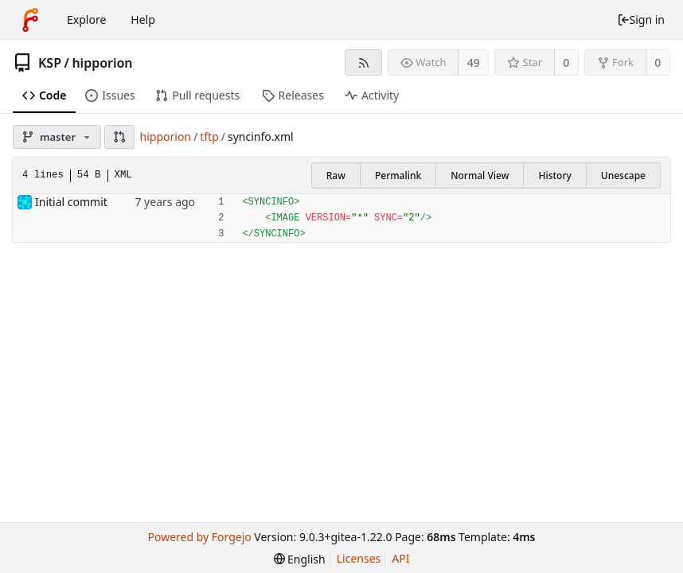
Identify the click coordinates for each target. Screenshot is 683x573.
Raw (335, 175)
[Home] (30, 20)
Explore (86, 19)
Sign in (641, 19)
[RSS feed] (363, 62)
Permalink (398, 175)
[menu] (300, 559)
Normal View (480, 175)
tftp (209, 136)
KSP (49, 63)
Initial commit (71, 201)
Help (143, 19)
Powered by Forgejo (199, 536)
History (554, 175)
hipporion (102, 63)
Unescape (623, 175)
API (400, 558)
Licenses (359, 558)
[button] (119, 137)
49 (473, 62)
